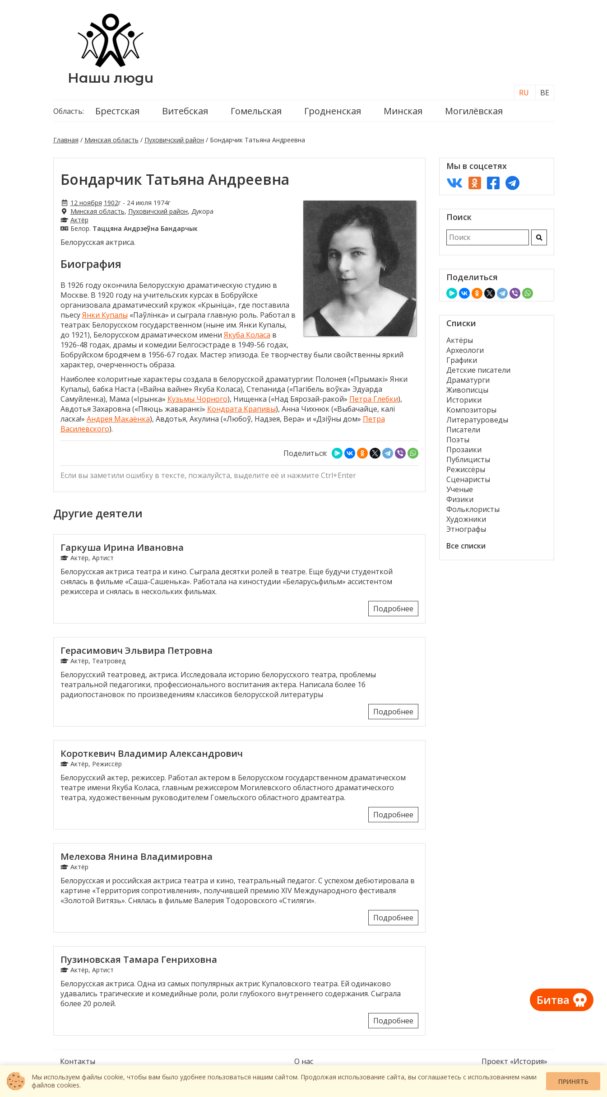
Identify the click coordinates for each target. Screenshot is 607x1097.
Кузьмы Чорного (197, 399)
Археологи (465, 350)
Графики (461, 360)
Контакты (77, 1061)
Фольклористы (473, 509)
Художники (466, 519)
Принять (573, 1081)
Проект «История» (514, 1061)
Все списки (466, 546)
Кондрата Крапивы (241, 409)
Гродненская (332, 111)
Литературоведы (477, 420)
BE (544, 93)
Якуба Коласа (247, 335)
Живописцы (467, 390)
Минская (403, 111)
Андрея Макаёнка (118, 419)
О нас (303, 1061)
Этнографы (466, 529)
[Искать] (539, 237)
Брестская (117, 111)
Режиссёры (465, 469)
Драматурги (468, 380)
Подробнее (393, 609)
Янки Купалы (105, 315)
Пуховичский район (174, 140)
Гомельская (256, 111)
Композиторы (471, 410)
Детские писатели (478, 370)
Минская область (111, 140)
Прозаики (464, 450)
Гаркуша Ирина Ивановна (122, 547)
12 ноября (86, 202)
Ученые (459, 489)
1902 (111, 202)
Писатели (463, 430)
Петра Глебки (373, 399)
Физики (459, 499)
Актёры (459, 340)
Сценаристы (468, 479)
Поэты (457, 440)
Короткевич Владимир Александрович (151, 753)
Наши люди (110, 78)
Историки (464, 400)
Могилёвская (474, 111)
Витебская (185, 111)
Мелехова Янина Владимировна (136, 856)
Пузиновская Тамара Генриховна (138, 959)
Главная (66, 140)
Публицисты (468, 459)
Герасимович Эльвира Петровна (136, 650)
